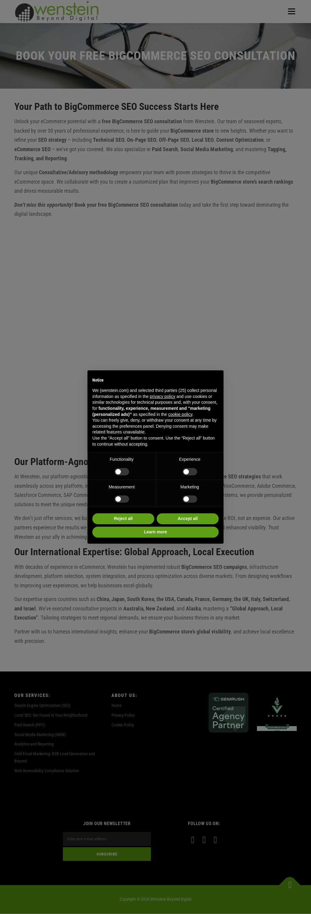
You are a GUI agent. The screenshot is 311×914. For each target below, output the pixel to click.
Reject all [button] (123, 518)
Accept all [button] (188, 518)
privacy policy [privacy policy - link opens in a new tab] (162, 396)
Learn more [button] (155, 531)
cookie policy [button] (180, 414)
